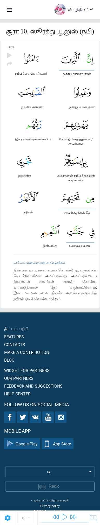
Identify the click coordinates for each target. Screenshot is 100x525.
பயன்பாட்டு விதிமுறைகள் (50, 500)
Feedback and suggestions (33, 386)
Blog (9, 360)
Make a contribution (26, 352)
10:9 (10, 46)
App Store (57, 444)
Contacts (14, 344)
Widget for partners (27, 370)
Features (14, 336)
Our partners (19, 378)
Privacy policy (50, 506)
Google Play (22, 444)
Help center (17, 393)
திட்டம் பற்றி (16, 328)
